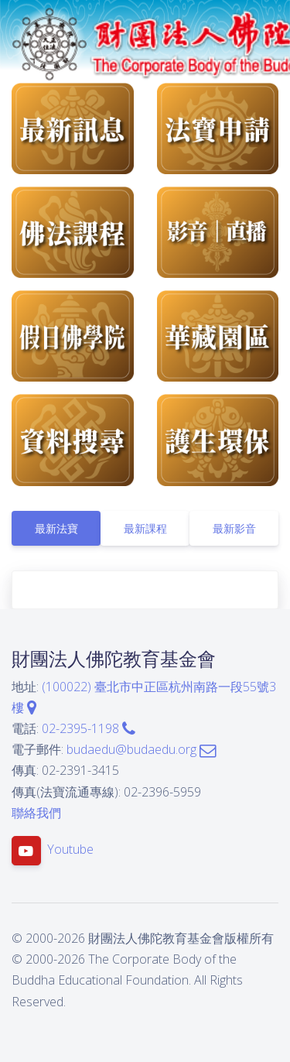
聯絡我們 (36, 812)
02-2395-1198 (88, 728)
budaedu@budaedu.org (141, 749)
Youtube (70, 849)
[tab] (56, 528)
